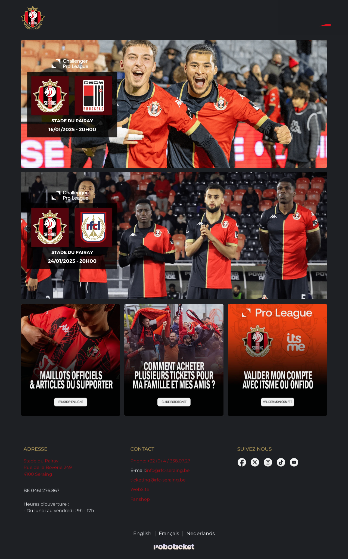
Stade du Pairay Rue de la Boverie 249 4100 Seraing (48, 469)
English (142, 533)
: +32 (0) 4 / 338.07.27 (160, 462)
